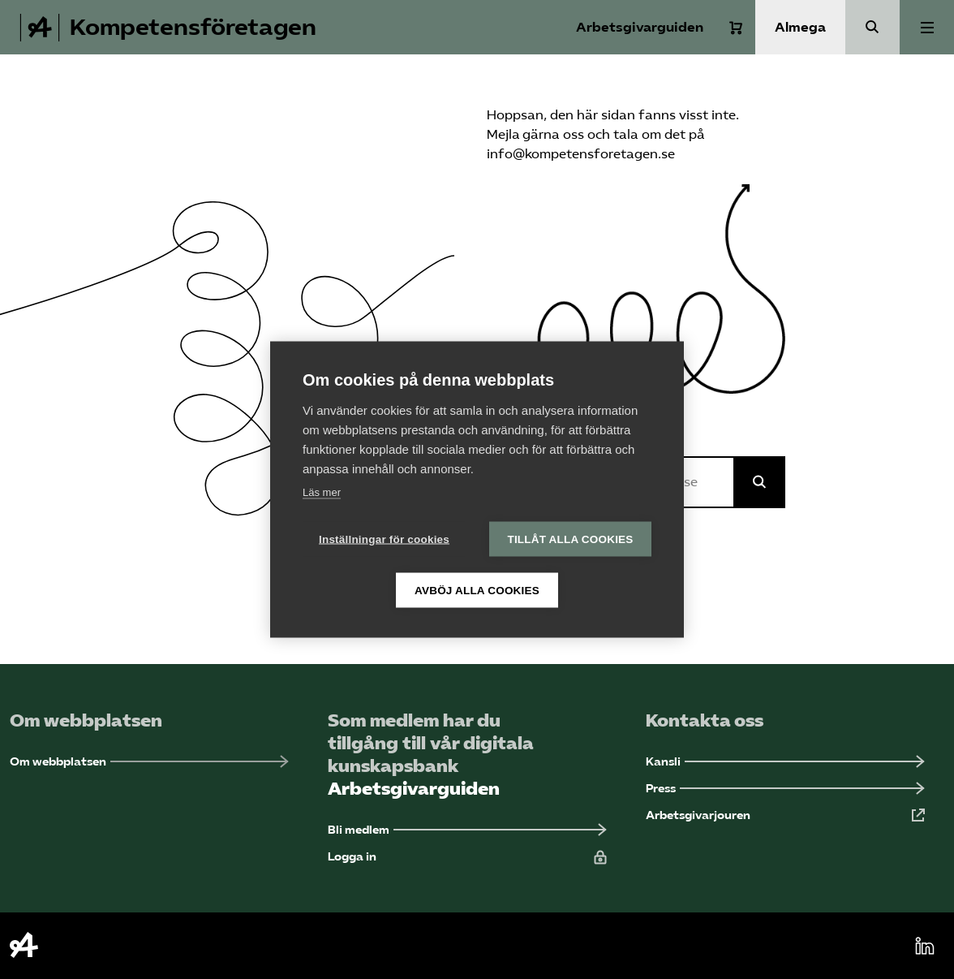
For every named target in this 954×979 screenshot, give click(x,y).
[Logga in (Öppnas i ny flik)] (467, 857)
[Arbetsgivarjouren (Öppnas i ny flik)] (785, 815)
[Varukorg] (735, 27)
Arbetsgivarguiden (639, 27)
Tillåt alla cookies (570, 539)
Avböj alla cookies (477, 590)
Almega (800, 27)
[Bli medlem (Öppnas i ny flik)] (467, 830)
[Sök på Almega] (759, 482)
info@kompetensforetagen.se (581, 154)
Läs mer (322, 492)
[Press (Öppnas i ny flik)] (785, 788)
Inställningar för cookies (384, 539)
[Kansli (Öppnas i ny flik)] (785, 762)
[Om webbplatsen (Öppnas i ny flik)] (149, 762)
